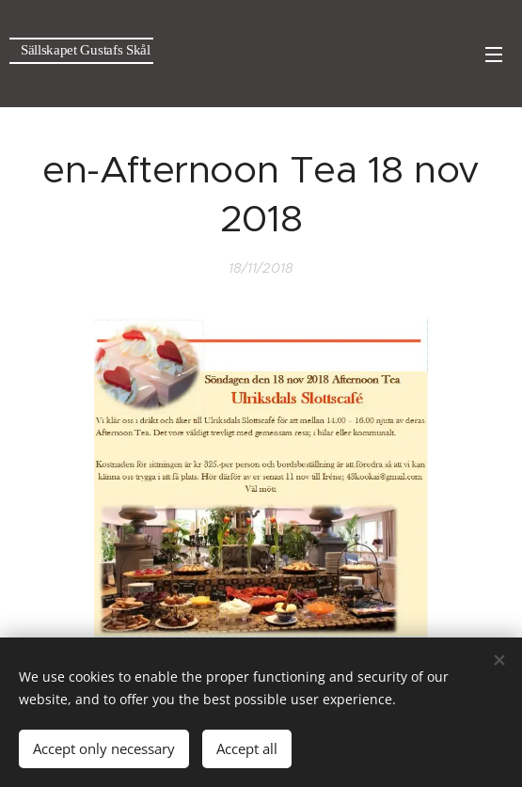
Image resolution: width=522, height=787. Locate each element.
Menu (493, 54)
